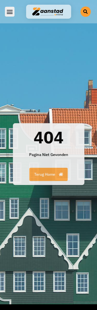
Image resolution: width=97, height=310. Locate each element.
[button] (10, 12)
